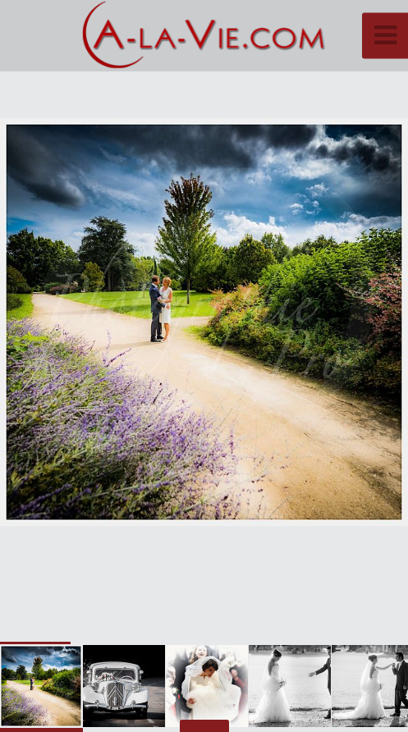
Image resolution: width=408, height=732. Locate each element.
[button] (358, 322)
